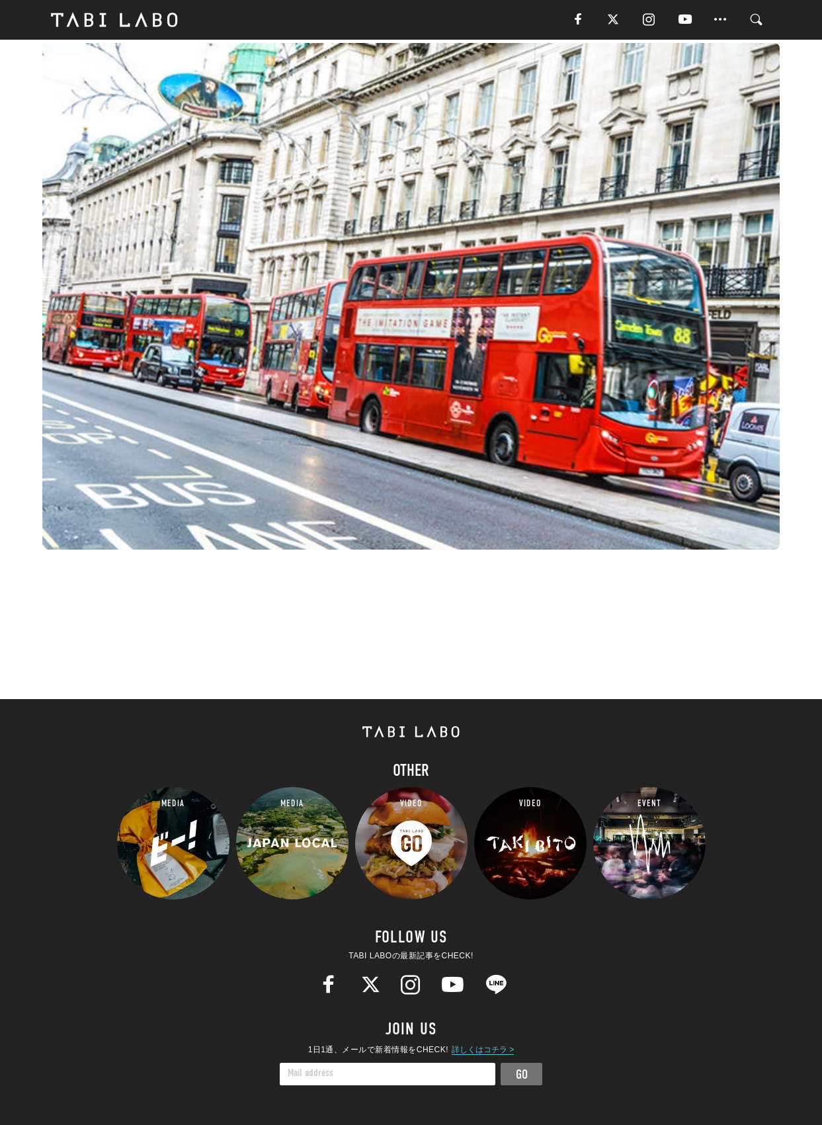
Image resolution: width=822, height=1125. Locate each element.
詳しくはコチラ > (483, 1049)
